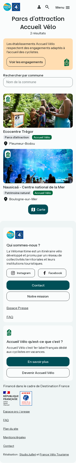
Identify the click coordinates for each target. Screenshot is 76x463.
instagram (24, 273)
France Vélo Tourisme (54, 454)
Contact (38, 285)
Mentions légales (14, 437)
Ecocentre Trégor (18, 131)
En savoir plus (38, 362)
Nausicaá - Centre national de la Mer (34, 187)
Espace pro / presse (16, 411)
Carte (41, 209)
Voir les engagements (26, 62)
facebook (55, 273)
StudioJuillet (27, 454)
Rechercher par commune (23, 75)
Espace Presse (17, 308)
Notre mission (38, 296)
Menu (60, 7)
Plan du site (10, 429)
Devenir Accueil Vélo (38, 373)
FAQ (9, 317)
